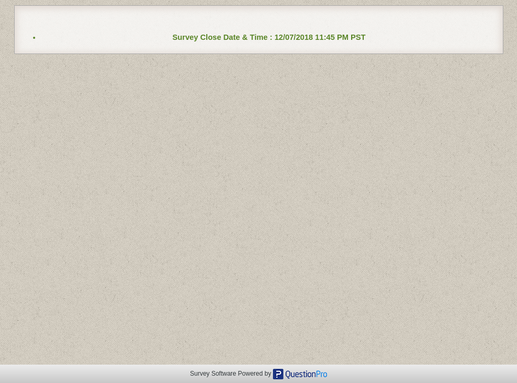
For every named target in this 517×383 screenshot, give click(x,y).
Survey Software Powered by (231, 373)
